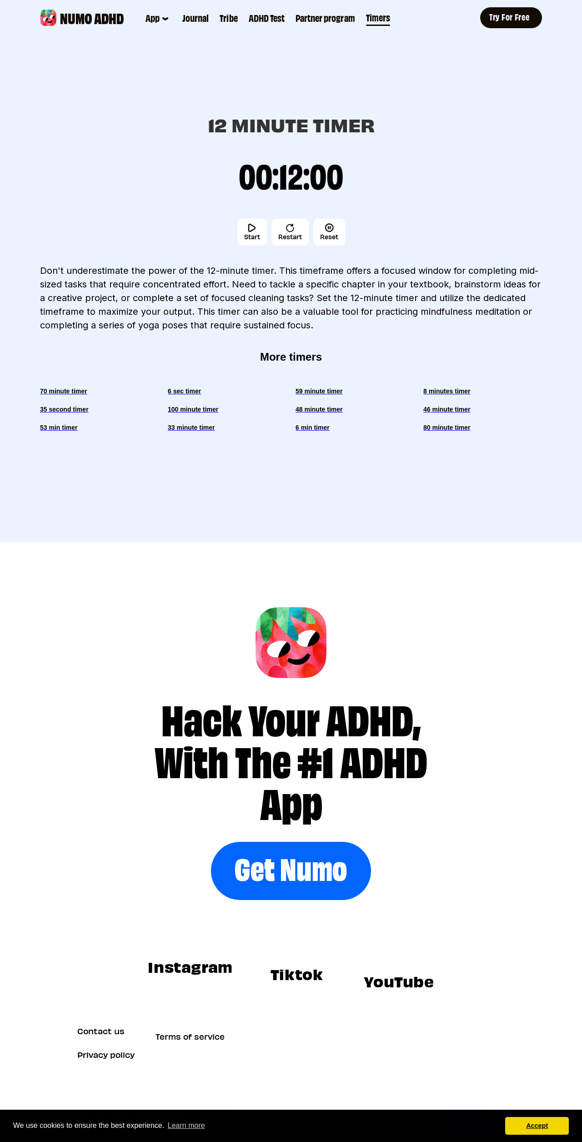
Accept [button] (537, 1125)
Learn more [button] (186, 1125)
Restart (290, 232)
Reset (329, 232)
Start (252, 232)
